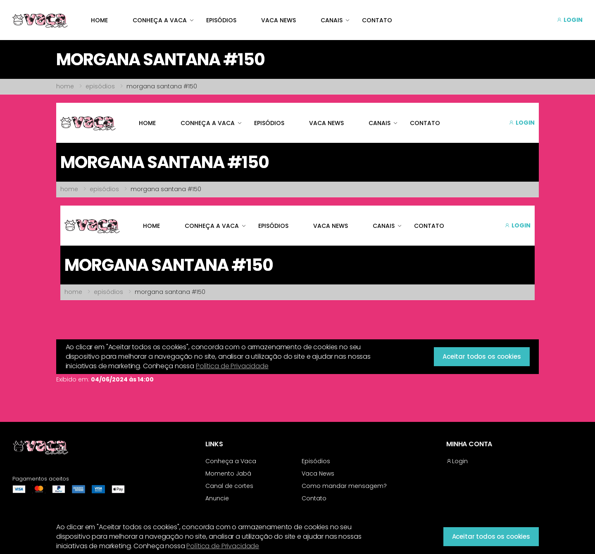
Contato (314, 498)
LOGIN (570, 20)
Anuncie (217, 498)
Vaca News (318, 473)
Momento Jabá (228, 473)
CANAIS (332, 20)
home (65, 86)
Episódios (316, 461)
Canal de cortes (229, 486)
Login (457, 461)
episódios (100, 86)
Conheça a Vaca (230, 461)
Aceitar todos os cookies (491, 536)
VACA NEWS (278, 20)
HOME (99, 20)
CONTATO (377, 20)
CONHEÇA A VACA (160, 20)
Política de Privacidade (222, 546)
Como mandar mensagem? (344, 486)
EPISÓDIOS (221, 20)
